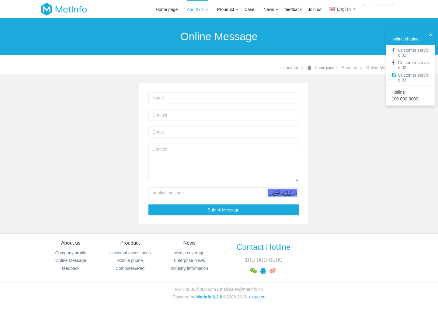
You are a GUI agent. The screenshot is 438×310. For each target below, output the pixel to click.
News (270, 9)
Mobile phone (130, 260)
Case (250, 9)
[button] (282, 193)
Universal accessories (130, 252)
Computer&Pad (130, 268)
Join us (314, 9)
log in (367, 9)
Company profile (70, 252)
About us (197, 9)
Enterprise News (189, 260)
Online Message (381, 67)
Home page (167, 9)
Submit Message (223, 209)
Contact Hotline (263, 247)
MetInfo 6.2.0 (209, 296)
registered (386, 9)
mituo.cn (257, 296)
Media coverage (189, 252)
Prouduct (227, 9)
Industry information (189, 268)
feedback (293, 9)
